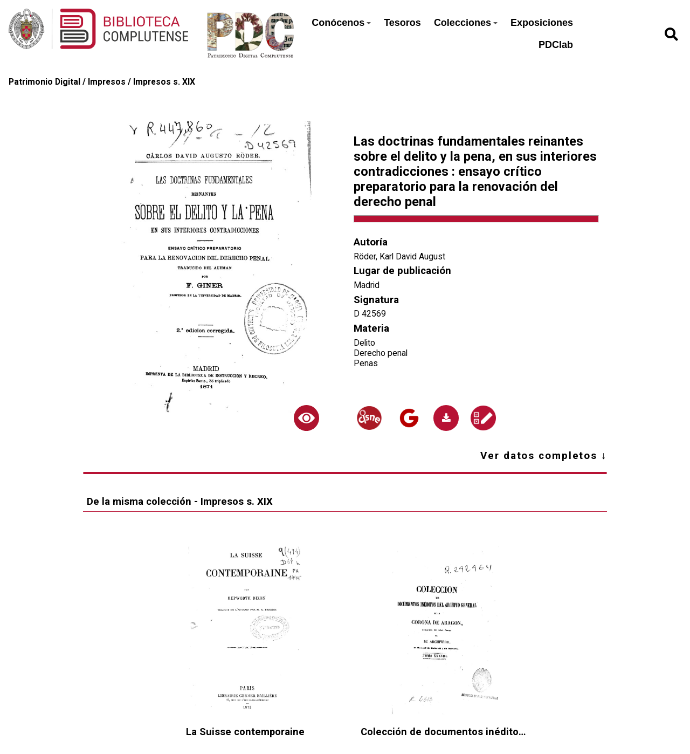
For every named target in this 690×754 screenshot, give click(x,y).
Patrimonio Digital (44, 82)
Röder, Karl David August (399, 256)
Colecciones (466, 22)
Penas (366, 363)
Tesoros (402, 22)
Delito (364, 343)
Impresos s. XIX (164, 82)
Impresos (107, 82)
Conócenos (341, 22)
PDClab (556, 44)
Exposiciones (541, 22)
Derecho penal (381, 353)
